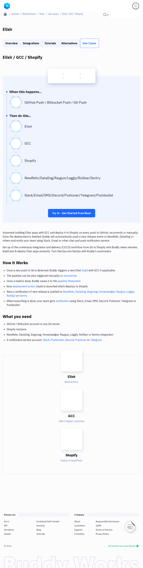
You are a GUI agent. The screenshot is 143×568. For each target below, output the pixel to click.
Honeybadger (107, 291)
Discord (69, 340)
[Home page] (7, 14)
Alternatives (69, 43)
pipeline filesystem (69, 281)
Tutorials (50, 43)
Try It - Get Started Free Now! (71, 213)
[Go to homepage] (7, 5)
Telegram (96, 340)
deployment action (24, 286)
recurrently (70, 275)
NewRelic (68, 291)
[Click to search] (136, 14)
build (85, 270)
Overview (11, 43)
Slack (46, 340)
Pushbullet (57, 340)
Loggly (130, 291)
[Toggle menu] (135, 6)
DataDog (80, 291)
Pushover (80, 340)
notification (62, 301)
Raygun (120, 291)
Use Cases (89, 43)
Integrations (31, 43)
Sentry (23, 295)
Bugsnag (92, 291)
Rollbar (11, 295)
